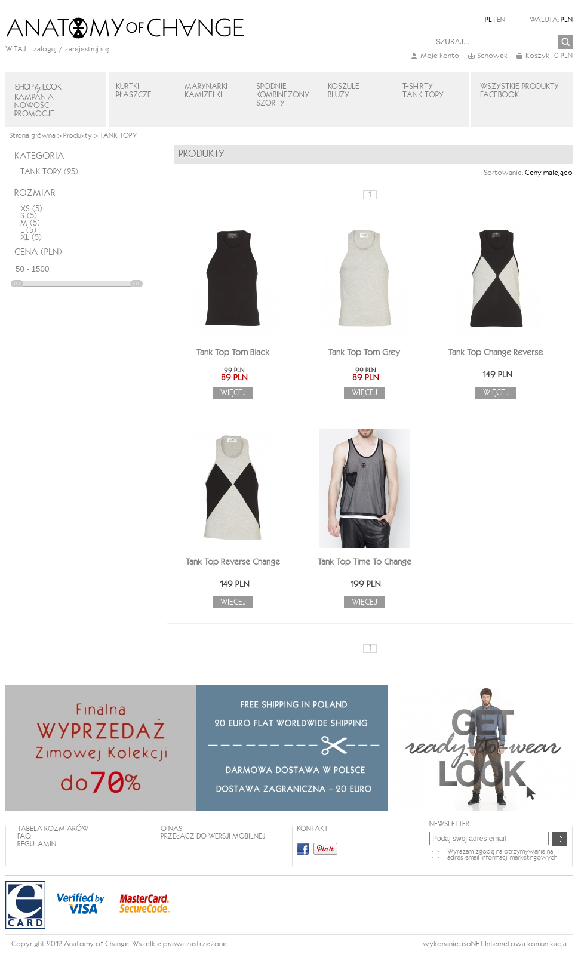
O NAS (171, 829)
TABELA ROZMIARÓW (52, 829)
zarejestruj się (86, 49)
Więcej (233, 392)
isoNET (472, 944)
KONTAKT (312, 829)
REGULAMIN (36, 844)
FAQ (24, 836)
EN (501, 20)
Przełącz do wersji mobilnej (213, 836)
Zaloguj (45, 49)
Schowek (492, 56)
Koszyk (549, 56)
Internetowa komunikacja (526, 944)
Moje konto (439, 56)
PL (488, 20)
